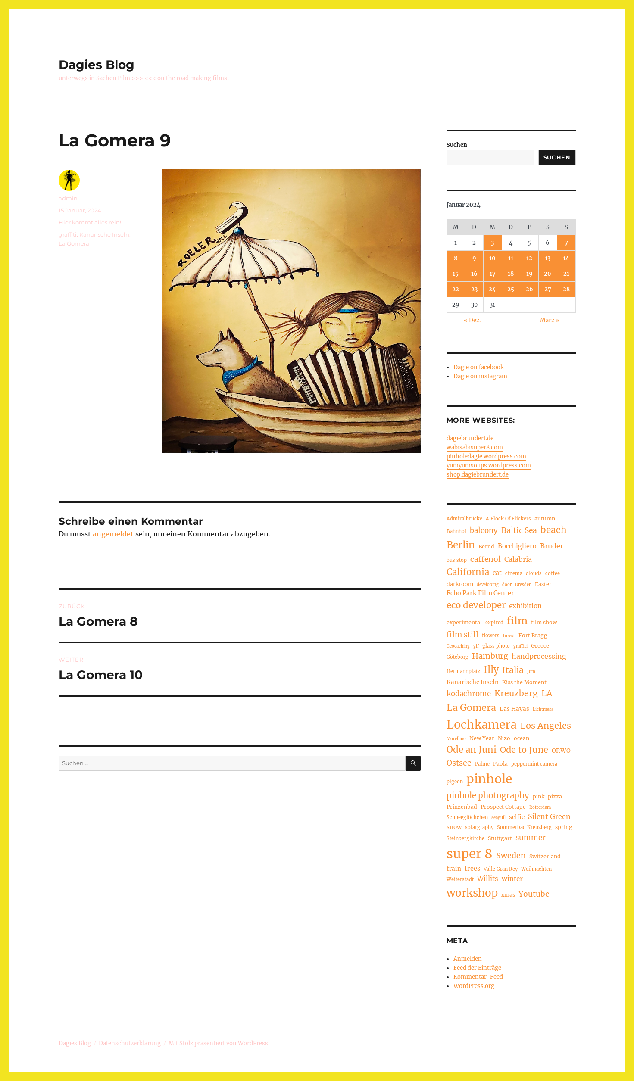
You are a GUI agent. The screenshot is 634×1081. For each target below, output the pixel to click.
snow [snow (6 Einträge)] (454, 827)
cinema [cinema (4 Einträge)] (513, 573)
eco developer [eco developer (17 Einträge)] (476, 605)
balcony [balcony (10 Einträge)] (484, 530)
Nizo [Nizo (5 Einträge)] (504, 738)
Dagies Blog (96, 64)
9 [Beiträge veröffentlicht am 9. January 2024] (474, 258)
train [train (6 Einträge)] (454, 868)
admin (68, 198)
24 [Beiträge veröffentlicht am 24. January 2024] (492, 289)
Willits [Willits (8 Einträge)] (487, 879)
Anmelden (467, 959)
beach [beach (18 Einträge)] (553, 530)
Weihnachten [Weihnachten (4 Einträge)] (536, 869)
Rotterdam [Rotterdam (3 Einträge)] (540, 807)
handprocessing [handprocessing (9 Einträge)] (539, 656)
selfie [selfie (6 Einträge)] (517, 817)
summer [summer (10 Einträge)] (530, 837)
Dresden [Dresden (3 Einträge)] (523, 584)
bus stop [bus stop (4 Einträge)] (457, 560)
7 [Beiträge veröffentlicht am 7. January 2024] (566, 242)
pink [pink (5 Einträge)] (538, 796)
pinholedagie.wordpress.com (486, 456)
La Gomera (74, 243)
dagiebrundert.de (470, 438)
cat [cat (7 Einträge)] (497, 573)
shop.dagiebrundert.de (478, 474)
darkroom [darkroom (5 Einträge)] (460, 584)
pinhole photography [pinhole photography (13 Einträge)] (488, 796)
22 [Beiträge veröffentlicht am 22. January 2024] (455, 289)
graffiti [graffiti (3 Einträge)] (520, 646)
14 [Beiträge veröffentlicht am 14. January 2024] (566, 258)
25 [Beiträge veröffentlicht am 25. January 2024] (510, 289)
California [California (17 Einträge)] (468, 572)
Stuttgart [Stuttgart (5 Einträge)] (500, 838)
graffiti (68, 234)
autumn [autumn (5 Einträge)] (544, 518)
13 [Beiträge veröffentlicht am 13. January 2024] (547, 258)
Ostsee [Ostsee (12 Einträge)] (459, 763)
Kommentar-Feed (478, 977)
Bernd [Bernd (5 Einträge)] (486, 546)
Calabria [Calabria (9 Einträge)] (518, 559)
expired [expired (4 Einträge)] (494, 623)
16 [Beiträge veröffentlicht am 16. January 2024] (474, 273)
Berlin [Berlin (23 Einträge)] (461, 545)
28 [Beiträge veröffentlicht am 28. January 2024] (566, 289)
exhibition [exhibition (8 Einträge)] (525, 606)
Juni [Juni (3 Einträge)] (531, 671)
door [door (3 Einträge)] (507, 584)
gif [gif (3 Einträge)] (476, 646)
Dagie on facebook (478, 367)
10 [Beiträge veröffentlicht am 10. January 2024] (492, 258)
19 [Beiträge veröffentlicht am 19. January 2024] (529, 273)
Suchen (457, 145)
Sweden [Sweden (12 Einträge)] (511, 855)
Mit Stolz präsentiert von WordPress (218, 1043)
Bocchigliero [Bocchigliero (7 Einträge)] (517, 546)
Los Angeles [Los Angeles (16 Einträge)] (545, 725)
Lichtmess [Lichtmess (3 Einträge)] (543, 709)
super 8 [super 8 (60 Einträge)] (470, 854)
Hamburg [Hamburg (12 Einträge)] (490, 656)
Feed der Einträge (477, 968)
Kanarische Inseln (104, 234)
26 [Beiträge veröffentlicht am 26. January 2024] (529, 289)
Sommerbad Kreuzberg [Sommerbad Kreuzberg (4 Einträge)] (524, 827)
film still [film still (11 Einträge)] (462, 634)
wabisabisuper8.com (475, 447)
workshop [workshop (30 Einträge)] (472, 893)
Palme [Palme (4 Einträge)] (482, 764)
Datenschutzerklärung (130, 1043)
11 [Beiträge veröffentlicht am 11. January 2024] (510, 258)
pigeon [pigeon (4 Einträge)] (455, 782)
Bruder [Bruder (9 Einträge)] (551, 546)
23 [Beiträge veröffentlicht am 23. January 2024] (474, 289)
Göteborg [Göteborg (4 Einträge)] (457, 657)
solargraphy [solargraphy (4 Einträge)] (479, 827)
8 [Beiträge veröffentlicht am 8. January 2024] (455, 258)
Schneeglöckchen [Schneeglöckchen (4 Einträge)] (467, 817)
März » (549, 320)
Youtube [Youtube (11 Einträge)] (533, 894)
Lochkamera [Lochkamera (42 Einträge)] (482, 724)
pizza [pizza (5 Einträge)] (555, 796)
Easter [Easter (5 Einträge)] (543, 584)
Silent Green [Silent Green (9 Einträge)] (549, 816)
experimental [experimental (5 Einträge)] (464, 622)
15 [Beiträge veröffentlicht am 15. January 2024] (456, 273)
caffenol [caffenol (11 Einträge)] (485, 559)
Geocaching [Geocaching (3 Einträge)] (458, 646)
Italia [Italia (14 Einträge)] (513, 670)
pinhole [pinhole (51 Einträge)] (489, 779)
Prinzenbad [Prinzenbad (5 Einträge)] (462, 807)
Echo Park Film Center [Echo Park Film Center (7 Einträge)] (480, 593)
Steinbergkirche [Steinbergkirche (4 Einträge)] (465, 838)
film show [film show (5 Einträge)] (544, 622)
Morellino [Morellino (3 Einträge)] (456, 738)
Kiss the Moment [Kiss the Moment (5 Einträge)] (524, 682)
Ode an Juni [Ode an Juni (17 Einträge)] (472, 749)
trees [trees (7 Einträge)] (472, 868)
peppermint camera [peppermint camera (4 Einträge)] (534, 764)
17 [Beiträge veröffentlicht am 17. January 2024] (493, 273)
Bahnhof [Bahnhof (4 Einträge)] (456, 531)
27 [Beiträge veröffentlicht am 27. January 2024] (547, 289)
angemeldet (113, 534)
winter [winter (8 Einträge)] (512, 879)
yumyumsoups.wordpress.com (489, 465)
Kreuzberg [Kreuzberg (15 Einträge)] (516, 693)
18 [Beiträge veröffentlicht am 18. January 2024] (511, 273)
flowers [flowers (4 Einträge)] (491, 635)
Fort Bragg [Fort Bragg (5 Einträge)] (532, 635)
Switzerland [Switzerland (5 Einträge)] (545, 856)
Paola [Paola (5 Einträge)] (500, 763)
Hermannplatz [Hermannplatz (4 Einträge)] (463, 671)
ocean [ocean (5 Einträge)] (521, 738)
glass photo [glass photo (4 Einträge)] (496, 646)
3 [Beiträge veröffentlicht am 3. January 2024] (492, 242)
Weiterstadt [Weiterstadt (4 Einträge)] (460, 879)
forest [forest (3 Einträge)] (509, 636)
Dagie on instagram (480, 376)
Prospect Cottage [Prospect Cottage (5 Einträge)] (503, 807)
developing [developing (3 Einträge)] (488, 584)
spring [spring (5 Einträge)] (563, 827)
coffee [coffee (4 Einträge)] (552, 573)
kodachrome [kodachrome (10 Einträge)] (469, 693)
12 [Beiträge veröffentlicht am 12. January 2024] (529, 258)
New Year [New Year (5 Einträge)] (481, 738)
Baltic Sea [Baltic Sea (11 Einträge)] (519, 530)
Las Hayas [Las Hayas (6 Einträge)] (514, 709)
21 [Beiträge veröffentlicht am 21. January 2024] (566, 273)
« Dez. (472, 320)
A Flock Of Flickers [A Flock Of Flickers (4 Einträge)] (508, 519)
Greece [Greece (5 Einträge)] (540, 645)
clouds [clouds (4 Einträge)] (534, 573)
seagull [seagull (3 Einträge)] (498, 817)
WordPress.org (473, 986)
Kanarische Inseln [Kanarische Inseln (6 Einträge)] (473, 682)
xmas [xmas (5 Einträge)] (508, 894)
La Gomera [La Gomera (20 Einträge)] (471, 707)
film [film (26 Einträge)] (517, 620)
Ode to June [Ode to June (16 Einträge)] (524, 749)
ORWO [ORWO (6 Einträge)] (561, 750)
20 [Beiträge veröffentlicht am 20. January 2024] (547, 273)
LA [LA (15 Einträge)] (546, 693)
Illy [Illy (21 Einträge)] (491, 670)
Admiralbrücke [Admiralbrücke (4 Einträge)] (464, 519)
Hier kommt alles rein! (90, 222)
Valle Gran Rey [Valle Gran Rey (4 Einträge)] (501, 869)
